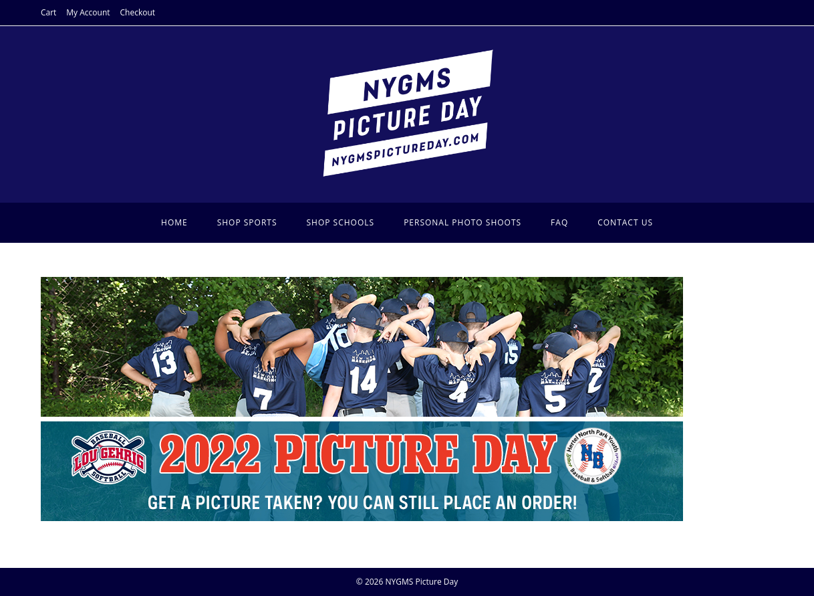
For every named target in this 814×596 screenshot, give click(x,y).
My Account (88, 12)
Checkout (138, 12)
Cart (48, 12)
